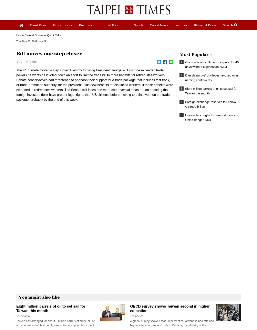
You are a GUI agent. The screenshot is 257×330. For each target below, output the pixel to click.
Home (20, 35)
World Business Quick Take (44, 35)
